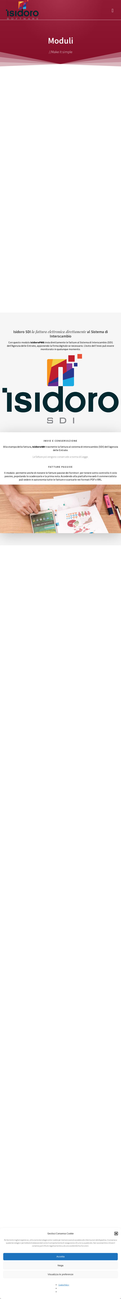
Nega (60, 1265)
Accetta (60, 1256)
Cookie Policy (63, 1285)
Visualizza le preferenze (60, 1274)
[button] (116, 1233)
